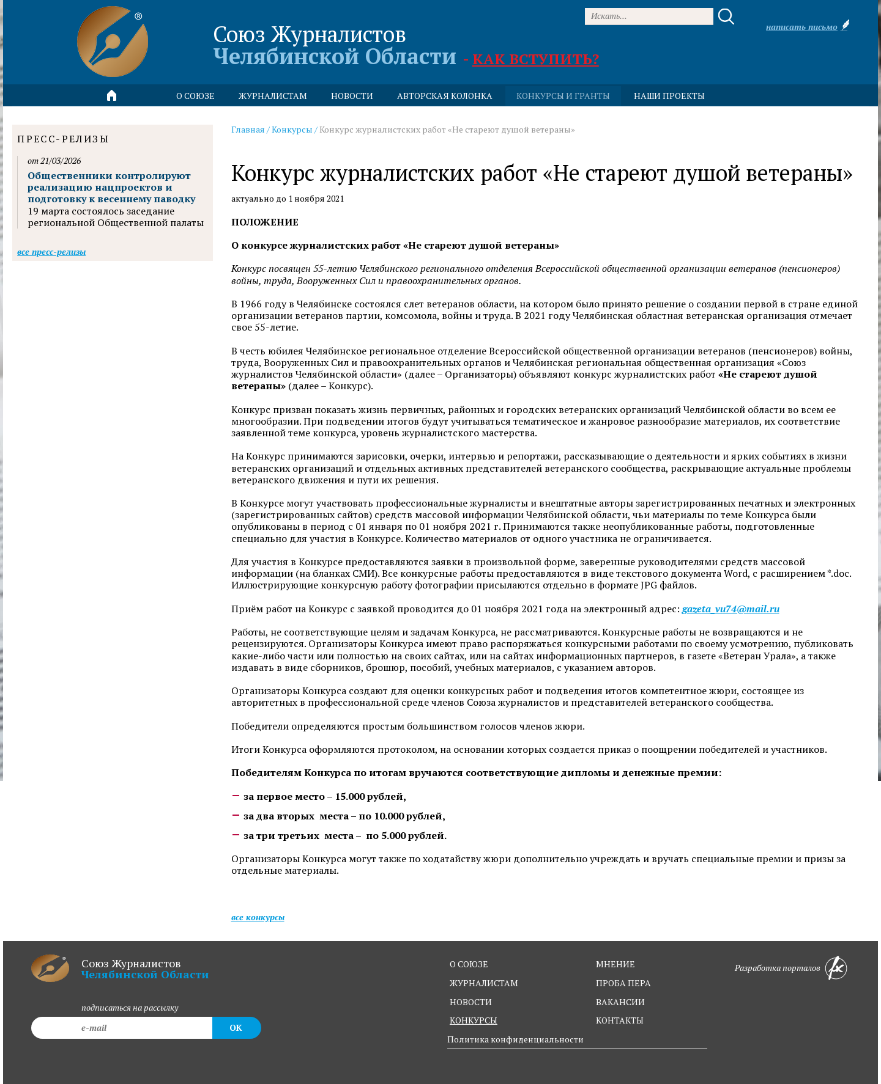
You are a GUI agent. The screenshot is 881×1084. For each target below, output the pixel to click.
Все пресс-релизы (51, 251)
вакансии (620, 1002)
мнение (615, 964)
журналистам (484, 983)
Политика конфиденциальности (515, 1039)
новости (352, 95)
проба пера (623, 983)
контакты (620, 1020)
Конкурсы (292, 129)
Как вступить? (535, 58)
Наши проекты (669, 95)
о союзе (469, 964)
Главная (248, 129)
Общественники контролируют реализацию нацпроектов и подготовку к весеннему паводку (111, 187)
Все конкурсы (257, 917)
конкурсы (473, 1020)
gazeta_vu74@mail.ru (730, 609)
